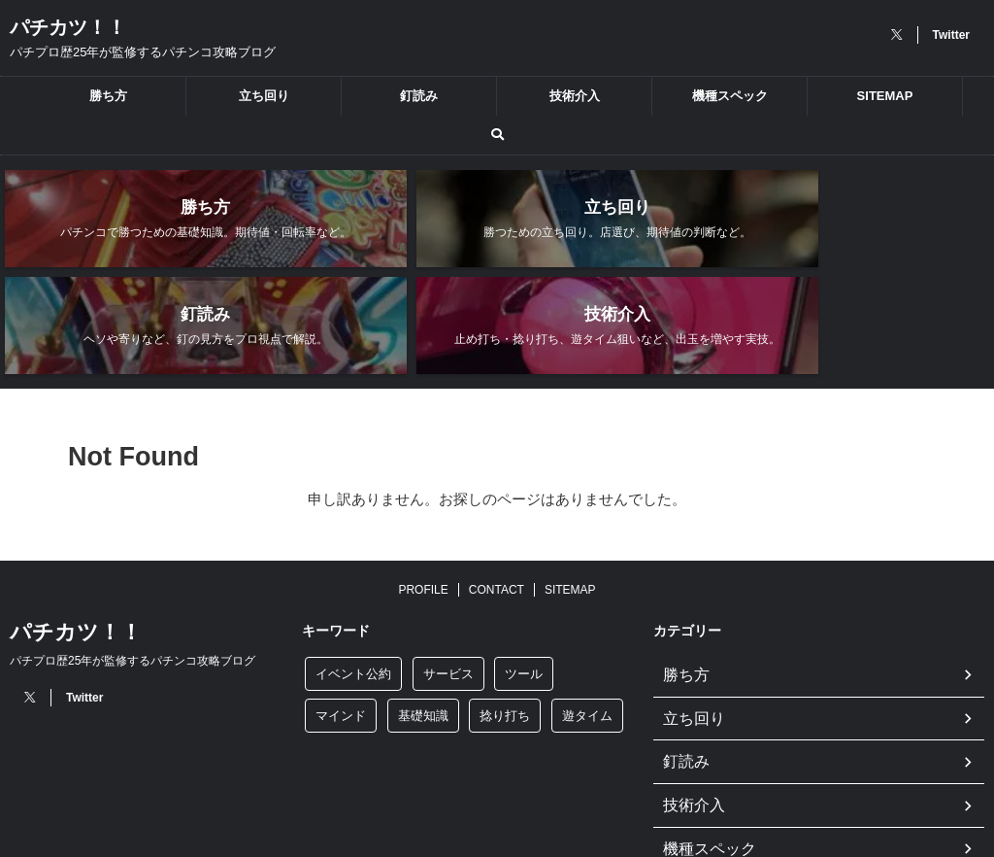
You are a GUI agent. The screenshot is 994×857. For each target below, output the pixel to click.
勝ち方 (108, 95)
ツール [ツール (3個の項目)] (524, 573)
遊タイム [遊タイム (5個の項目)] (587, 615)
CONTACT (496, 490)
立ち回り (264, 95)
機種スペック (730, 95)
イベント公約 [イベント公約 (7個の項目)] (353, 573)
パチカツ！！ (68, 27)
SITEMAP (885, 95)
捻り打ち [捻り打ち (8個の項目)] (505, 615)
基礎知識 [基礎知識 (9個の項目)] (423, 615)
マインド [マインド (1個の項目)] (340, 615)
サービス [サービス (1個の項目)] (448, 573)
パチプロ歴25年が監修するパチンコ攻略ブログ (132, 560)
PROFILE (422, 490)
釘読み (419, 95)
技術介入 (574, 95)
